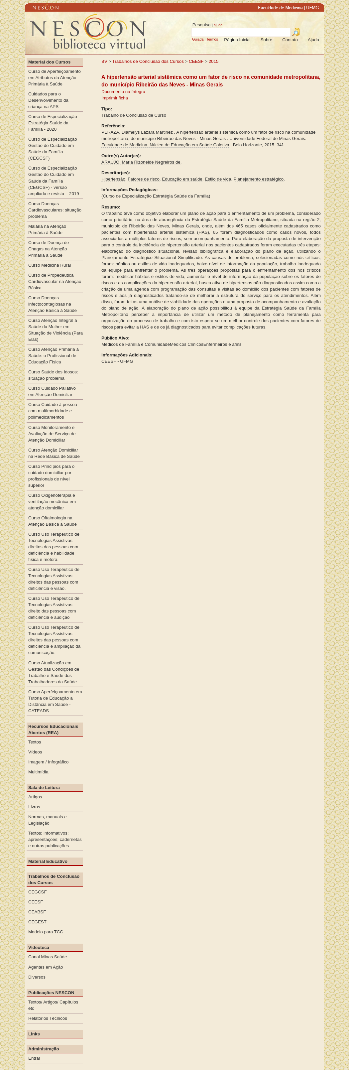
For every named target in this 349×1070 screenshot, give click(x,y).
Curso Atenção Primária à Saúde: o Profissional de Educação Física (53, 355)
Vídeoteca (38, 947)
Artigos (35, 796)
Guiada (197, 39)
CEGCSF (37, 891)
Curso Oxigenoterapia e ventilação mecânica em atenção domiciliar (52, 501)
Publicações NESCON (51, 992)
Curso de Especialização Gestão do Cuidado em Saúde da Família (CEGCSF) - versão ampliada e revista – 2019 (53, 181)
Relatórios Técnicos (47, 1018)
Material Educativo (47, 861)
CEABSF (37, 911)
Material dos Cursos (49, 62)
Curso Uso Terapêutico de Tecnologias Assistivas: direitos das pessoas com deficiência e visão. (53, 579)
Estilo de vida (218, 179)
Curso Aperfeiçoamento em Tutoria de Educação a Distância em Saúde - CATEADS (55, 701)
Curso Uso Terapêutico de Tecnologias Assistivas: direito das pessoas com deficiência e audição (53, 608)
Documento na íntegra (123, 91)
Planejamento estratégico (259, 179)
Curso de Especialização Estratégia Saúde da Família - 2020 (52, 123)
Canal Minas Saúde (47, 956)
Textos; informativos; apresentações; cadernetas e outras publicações (55, 839)
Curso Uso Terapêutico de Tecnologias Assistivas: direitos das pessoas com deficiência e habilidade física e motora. (53, 547)
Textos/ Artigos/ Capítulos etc (53, 1005)
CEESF (197, 61)
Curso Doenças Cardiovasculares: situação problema (54, 210)
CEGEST (37, 921)
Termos (212, 39)
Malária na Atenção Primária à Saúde (47, 229)
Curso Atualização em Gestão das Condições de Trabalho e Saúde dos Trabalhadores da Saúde (53, 672)
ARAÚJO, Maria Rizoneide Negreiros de (140, 162)
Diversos (37, 977)
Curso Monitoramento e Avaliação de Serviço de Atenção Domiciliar (52, 434)
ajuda (218, 25)
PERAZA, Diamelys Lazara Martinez (137, 132)
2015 (214, 61)
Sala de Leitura (44, 787)
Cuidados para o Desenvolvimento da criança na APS (48, 100)
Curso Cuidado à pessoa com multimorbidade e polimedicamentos (52, 411)
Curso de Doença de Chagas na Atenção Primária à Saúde (48, 249)
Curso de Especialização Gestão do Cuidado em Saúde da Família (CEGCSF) (52, 149)
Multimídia (38, 771)
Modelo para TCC (45, 931)
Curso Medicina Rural (49, 265)
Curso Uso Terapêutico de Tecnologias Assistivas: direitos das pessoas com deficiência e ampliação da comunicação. (54, 640)
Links (34, 1033)
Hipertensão (113, 179)
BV (104, 61)
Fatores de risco (144, 179)
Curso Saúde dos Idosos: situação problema (53, 375)
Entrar (34, 1058)
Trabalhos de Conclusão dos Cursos (148, 61)
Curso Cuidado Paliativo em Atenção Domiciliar (52, 391)
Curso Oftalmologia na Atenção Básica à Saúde (52, 521)
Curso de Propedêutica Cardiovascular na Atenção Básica (54, 281)
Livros (34, 806)
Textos (34, 741)
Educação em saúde (182, 179)
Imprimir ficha (114, 97)
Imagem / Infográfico (48, 761)
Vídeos (35, 751)
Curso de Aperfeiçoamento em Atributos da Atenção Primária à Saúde (54, 77)
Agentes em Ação (45, 967)
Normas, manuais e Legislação (47, 820)
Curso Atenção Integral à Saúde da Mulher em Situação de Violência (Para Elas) (55, 330)
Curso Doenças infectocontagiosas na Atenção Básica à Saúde (52, 304)
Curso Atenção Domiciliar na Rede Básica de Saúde (54, 453)
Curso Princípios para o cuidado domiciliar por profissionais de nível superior (51, 476)
